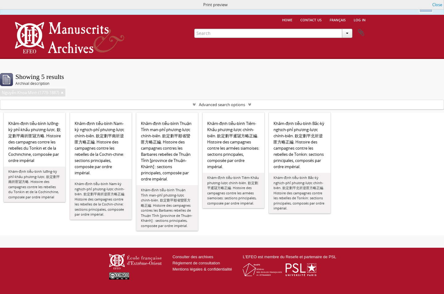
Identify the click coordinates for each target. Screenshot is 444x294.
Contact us (311, 19)
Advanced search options (222, 104)
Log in (360, 19)
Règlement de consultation (196, 263)
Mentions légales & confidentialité (202, 269)
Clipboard (361, 32)
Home (287, 19)
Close (437, 4)
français (338, 19)
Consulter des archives (192, 257)
